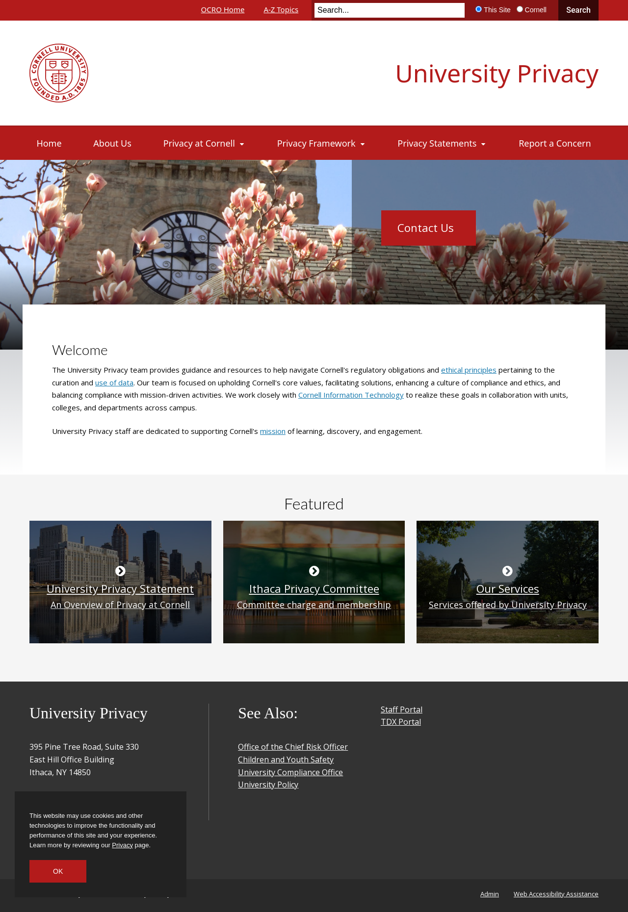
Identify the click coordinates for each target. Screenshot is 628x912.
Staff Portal (401, 709)
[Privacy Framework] (322, 143)
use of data (114, 382)
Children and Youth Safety (286, 759)
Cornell (536, 10)
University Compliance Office (290, 772)
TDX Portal (401, 721)
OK (58, 871)
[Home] (49, 143)
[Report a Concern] (554, 143)
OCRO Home (223, 9)
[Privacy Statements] (442, 143)
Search (578, 10)
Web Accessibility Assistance (556, 893)
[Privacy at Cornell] (204, 143)
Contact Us (425, 227)
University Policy (268, 784)
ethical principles (469, 370)
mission (273, 431)
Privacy (122, 845)
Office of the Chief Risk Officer (293, 746)
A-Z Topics (280, 9)
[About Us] (112, 143)
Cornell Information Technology (351, 395)
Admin (489, 893)
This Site (497, 10)
